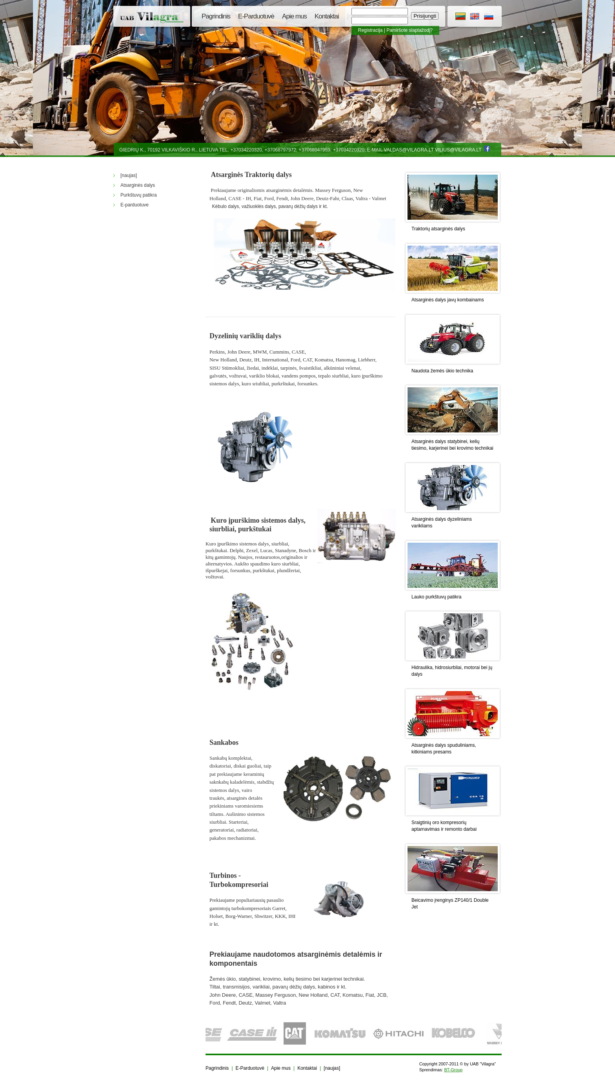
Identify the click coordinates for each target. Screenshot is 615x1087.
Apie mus (294, 16)
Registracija (370, 30)
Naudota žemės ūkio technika (442, 371)
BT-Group (453, 1069)
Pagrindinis (216, 16)
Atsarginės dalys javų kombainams (447, 300)
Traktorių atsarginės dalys (438, 229)
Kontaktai (327, 16)
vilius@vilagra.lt (458, 150)
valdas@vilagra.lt (409, 150)
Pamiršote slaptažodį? (409, 30)
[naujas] (332, 1068)
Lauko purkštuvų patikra (436, 597)
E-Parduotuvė (256, 16)
